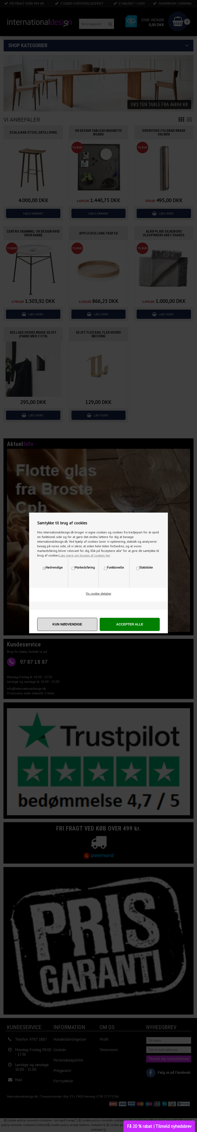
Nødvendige (54, 567)
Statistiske (146, 567)
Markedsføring (85, 567)
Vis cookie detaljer (98, 593)
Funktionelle (115, 567)
